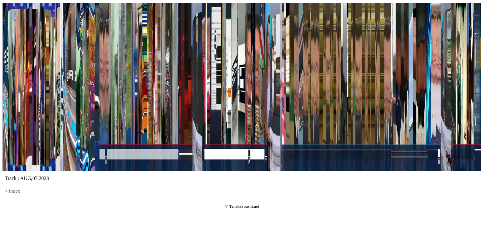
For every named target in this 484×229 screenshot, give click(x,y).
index (14, 191)
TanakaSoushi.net (244, 206)
